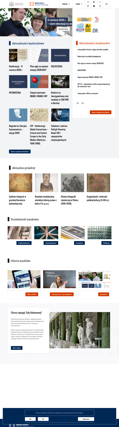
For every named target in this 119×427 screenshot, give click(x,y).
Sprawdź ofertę (63, 29)
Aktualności (103, 294)
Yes (30, 419)
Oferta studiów (31, 294)
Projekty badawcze (24, 243)
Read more (86, 419)
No (43, 419)
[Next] (82, 103)
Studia (78, 4)
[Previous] (78, 103)
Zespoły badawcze (50, 243)
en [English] (88, 2)
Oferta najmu (17, 348)
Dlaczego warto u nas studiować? (62, 294)
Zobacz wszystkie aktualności (20, 152)
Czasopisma (79, 243)
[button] (36, 33)
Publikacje (106, 243)
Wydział (64, 4)
